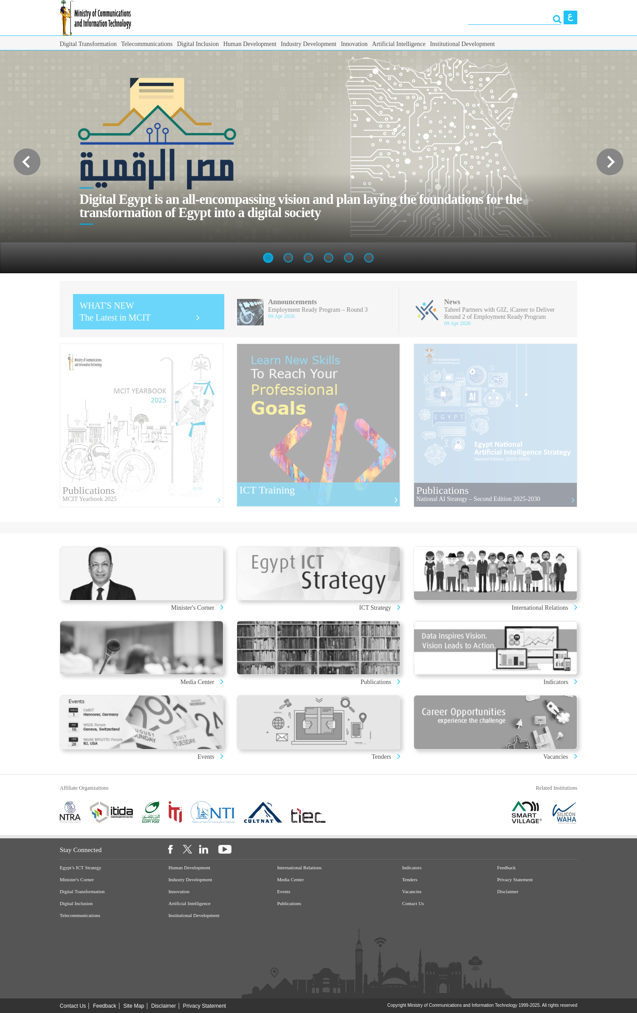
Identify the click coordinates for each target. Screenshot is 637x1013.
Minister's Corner (193, 607)
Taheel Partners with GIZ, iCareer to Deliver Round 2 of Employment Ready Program (499, 313)
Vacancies (555, 756)
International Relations (541, 607)
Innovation (354, 44)
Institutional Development (462, 44)
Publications (376, 682)
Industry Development (309, 44)
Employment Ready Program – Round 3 (318, 309)
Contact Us (413, 903)
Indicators (557, 682)
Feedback (506, 867)
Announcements (292, 302)
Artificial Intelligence (399, 44)
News (452, 302)
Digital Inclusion (198, 44)
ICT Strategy (375, 607)
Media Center (197, 682)
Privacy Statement (515, 879)
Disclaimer (507, 891)
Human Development (249, 44)
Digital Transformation (88, 44)
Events (206, 756)
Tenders (381, 756)
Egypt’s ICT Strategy (80, 867)
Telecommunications (147, 44)
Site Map (133, 1006)
